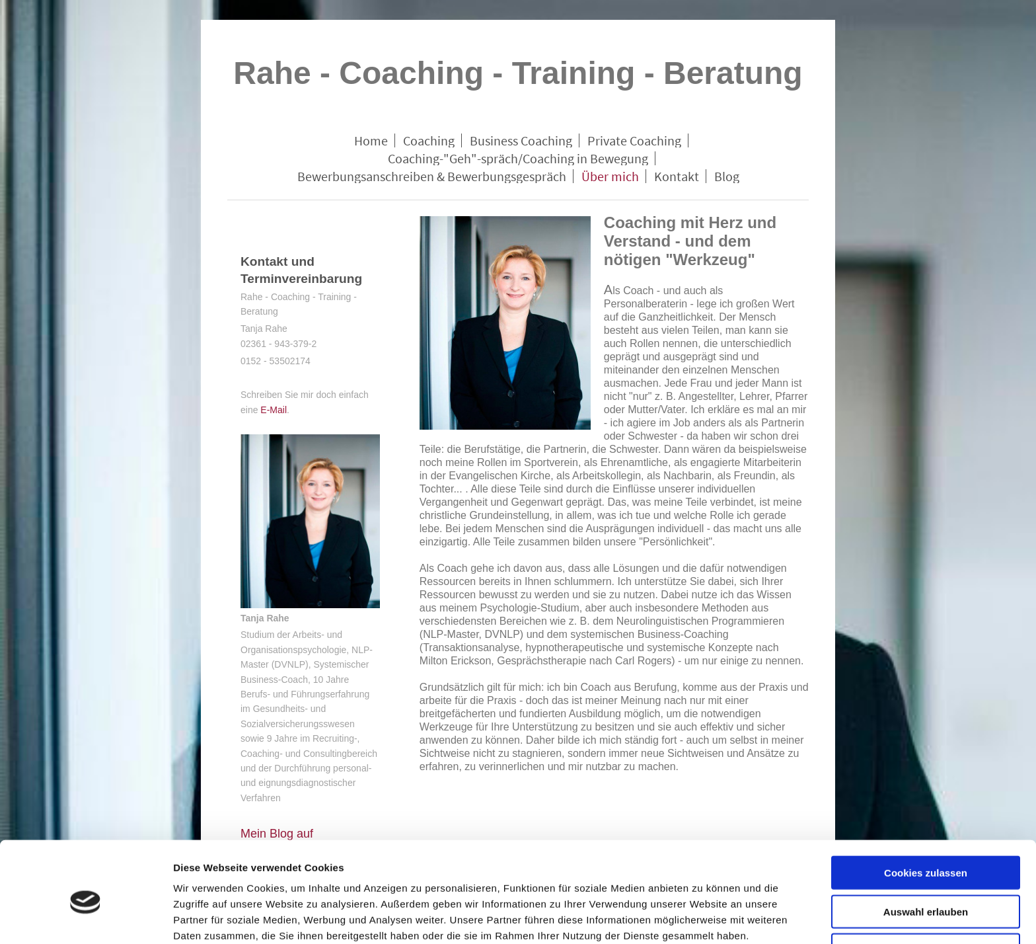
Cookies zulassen (925, 812)
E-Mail (273, 410)
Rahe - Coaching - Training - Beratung (517, 73)
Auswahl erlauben (925, 851)
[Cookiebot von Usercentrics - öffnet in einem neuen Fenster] (85, 918)
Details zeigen (702, 918)
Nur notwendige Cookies (926, 889)
